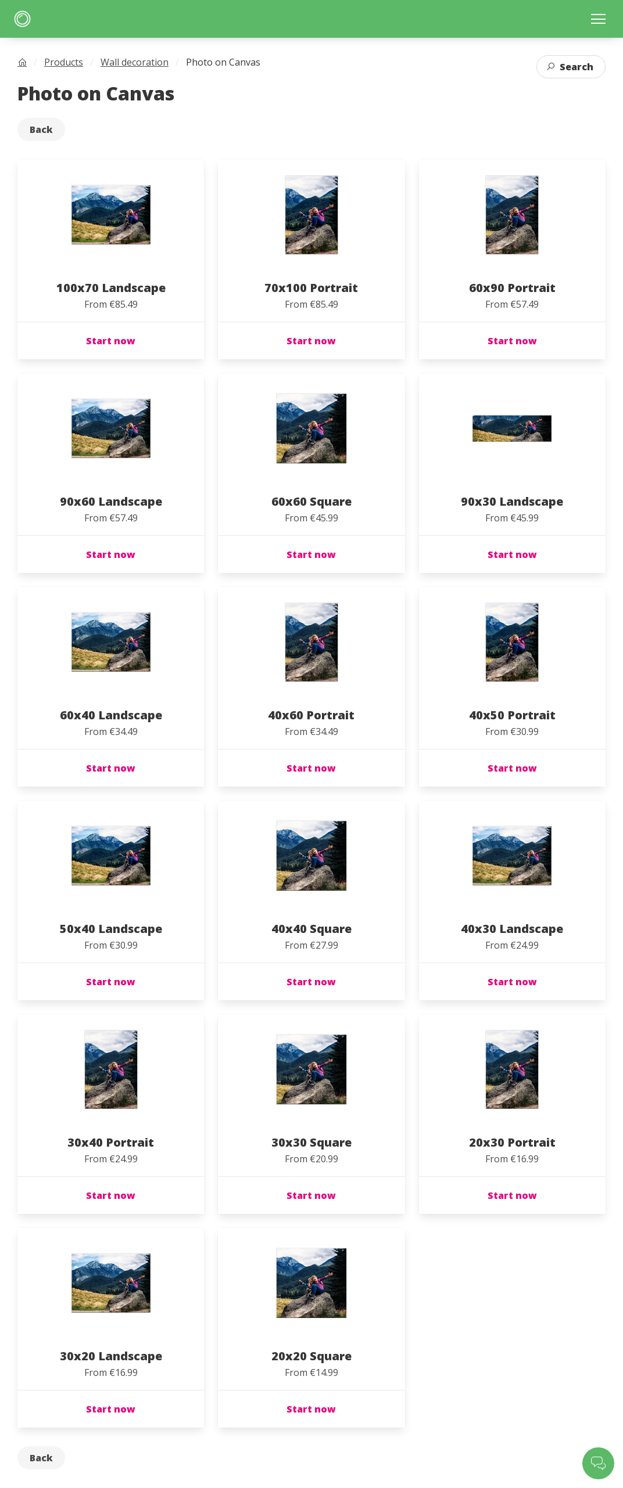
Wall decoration (135, 62)
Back (41, 129)
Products (63, 62)
